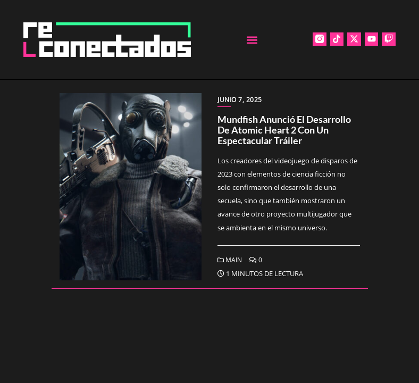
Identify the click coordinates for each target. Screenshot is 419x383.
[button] (252, 39)
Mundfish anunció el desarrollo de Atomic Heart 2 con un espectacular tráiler (284, 129)
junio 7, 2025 (239, 99)
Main (229, 259)
